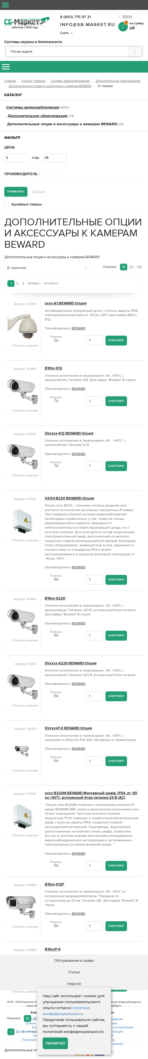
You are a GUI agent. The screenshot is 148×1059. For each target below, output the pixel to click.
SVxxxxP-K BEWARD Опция (68, 728)
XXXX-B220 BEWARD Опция (69, 498)
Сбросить (38, 191)
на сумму (134, 25)
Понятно (55, 1043)
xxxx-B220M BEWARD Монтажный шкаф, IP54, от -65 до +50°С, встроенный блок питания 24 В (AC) (91, 795)
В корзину (116, 340)
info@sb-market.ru (87, 24)
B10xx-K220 (55, 598)
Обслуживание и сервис (74, 960)
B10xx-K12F (54, 884)
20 (131, 267)
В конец (51, 283)
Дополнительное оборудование (118, 81)
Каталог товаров (33, 81)
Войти (127, 16)
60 (139, 267)
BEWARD (78, 328)
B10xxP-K (53, 949)
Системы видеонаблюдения (70, 81)
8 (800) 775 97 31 (75, 16)
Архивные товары (26, 204)
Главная (10, 81)
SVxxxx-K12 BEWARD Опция (69, 433)
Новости (74, 984)
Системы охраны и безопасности (33, 42)
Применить (15, 191)
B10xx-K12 (53, 368)
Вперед (34, 283)
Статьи (74, 972)
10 (123, 267)
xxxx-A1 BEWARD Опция (65, 303)
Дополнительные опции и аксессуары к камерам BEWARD (50, 86)
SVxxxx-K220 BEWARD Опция (70, 663)
